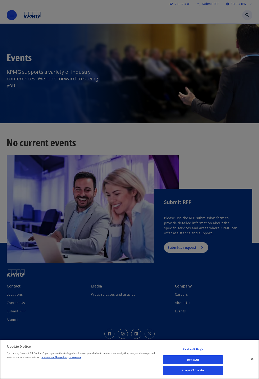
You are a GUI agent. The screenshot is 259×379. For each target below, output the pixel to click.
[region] (129, 359)
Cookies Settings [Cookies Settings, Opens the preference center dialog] (193, 349)
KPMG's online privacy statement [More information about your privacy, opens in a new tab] (61, 357)
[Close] (252, 359)
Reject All (193, 359)
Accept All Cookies (193, 370)
